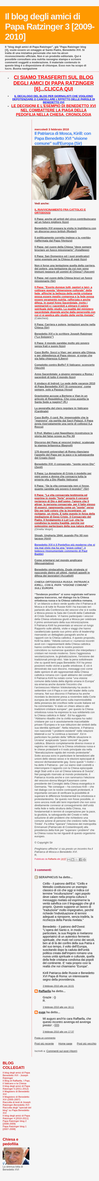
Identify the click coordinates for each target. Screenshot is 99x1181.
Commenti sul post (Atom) (61, 1051)
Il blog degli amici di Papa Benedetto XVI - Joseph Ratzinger (16, 1075)
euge (42, 1012)
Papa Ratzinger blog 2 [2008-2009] (14, 1122)
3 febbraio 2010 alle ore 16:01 (58, 986)
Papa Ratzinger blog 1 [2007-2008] (14, 1127)
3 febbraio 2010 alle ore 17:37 (58, 1031)
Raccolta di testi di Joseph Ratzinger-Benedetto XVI (17, 1103)
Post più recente (44, 1043)
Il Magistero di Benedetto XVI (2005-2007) (16, 1098)
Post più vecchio (86, 1043)
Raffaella (45, 991)
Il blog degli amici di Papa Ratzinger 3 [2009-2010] (49, 26)
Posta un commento (45, 1038)
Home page (65, 1043)
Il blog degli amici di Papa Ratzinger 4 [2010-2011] (16, 1117)
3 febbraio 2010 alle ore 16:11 (58, 1007)
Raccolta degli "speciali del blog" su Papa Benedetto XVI (17, 1110)
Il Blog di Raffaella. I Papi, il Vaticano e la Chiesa (16, 1082)
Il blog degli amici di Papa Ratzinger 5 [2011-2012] (16, 1087)
